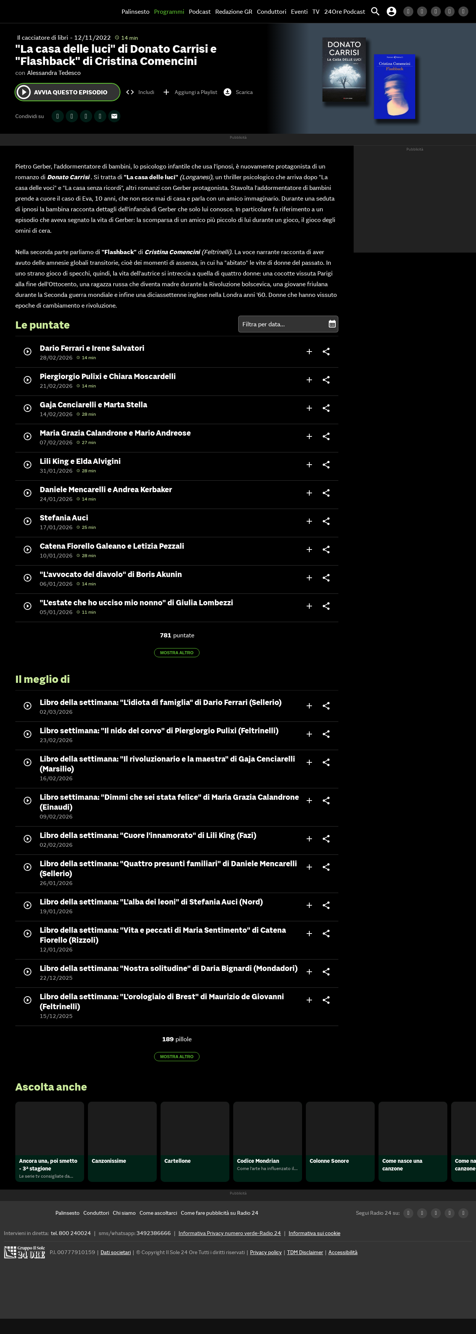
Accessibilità (342, 1267)
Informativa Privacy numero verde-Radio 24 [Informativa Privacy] (230, 1248)
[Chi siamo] (124, 1228)
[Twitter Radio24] (424, 11)
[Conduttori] (96, 1228)
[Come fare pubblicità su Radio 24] (219, 1228)
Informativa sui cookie (314, 1248)
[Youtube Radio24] (465, 11)
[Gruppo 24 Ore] (25, 1269)
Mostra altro (176, 652)
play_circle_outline (23, 92)
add (309, 351)
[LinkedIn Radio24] (410, 11)
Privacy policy (266, 1267)
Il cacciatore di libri (42, 37)
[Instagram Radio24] (451, 11)
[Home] (32, 11)
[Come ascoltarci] (158, 1228)
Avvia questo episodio (61, 92)
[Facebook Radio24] (438, 11)
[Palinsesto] (67, 1228)
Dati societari (116, 1267)
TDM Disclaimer (305, 1267)
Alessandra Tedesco (54, 72)
